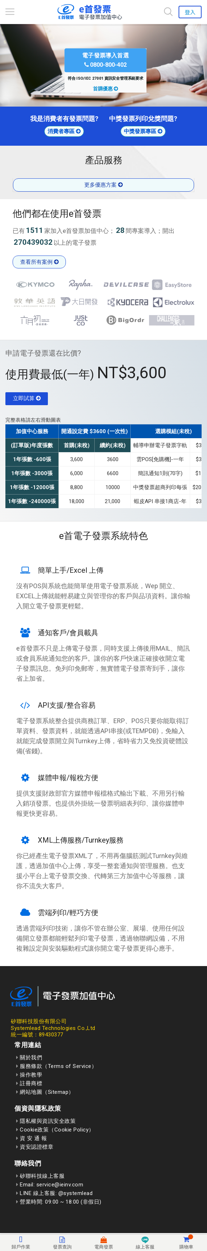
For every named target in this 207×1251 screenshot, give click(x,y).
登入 (190, 12)
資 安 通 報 (31, 1138)
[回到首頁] (89, 12)
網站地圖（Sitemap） (45, 1092)
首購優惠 (105, 89)
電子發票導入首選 (105, 60)
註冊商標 (29, 1083)
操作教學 (29, 1075)
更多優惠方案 (103, 185)
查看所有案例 (39, 262)
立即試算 (27, 398)
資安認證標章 (34, 1147)
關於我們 (29, 1057)
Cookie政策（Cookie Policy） (55, 1129)
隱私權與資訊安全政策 (46, 1121)
